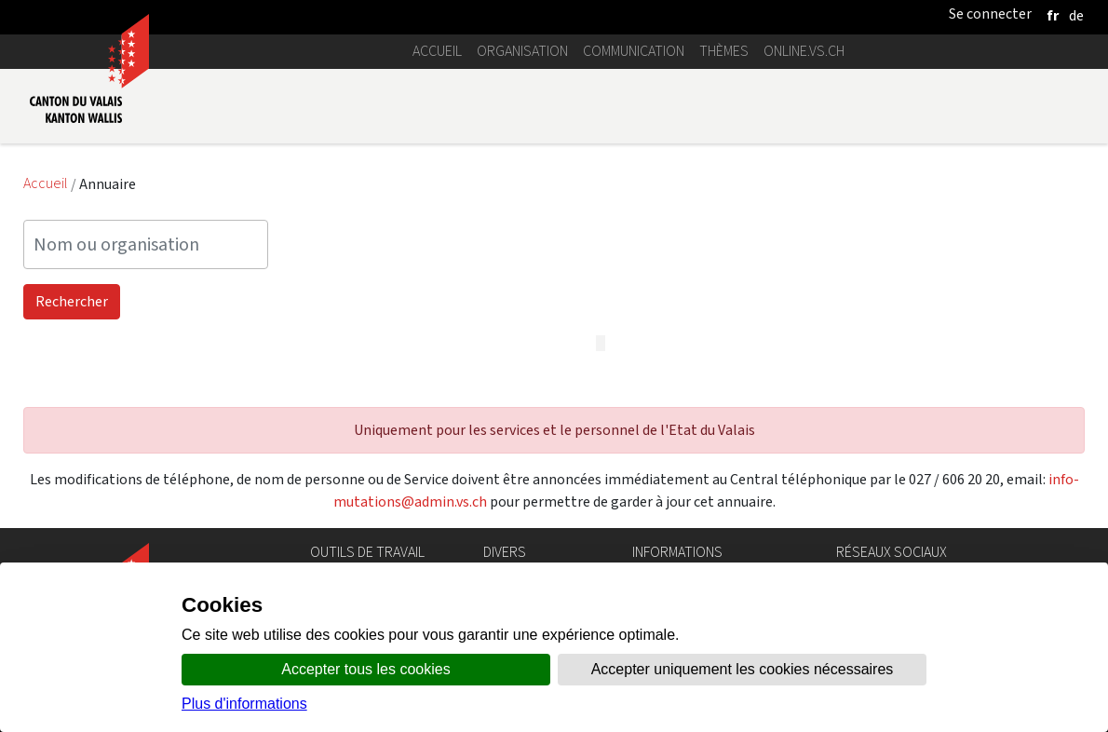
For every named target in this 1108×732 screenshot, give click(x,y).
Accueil (437, 51)
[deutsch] (1076, 15)
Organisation (522, 51)
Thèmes (724, 51)
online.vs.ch (804, 51)
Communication (633, 51)
